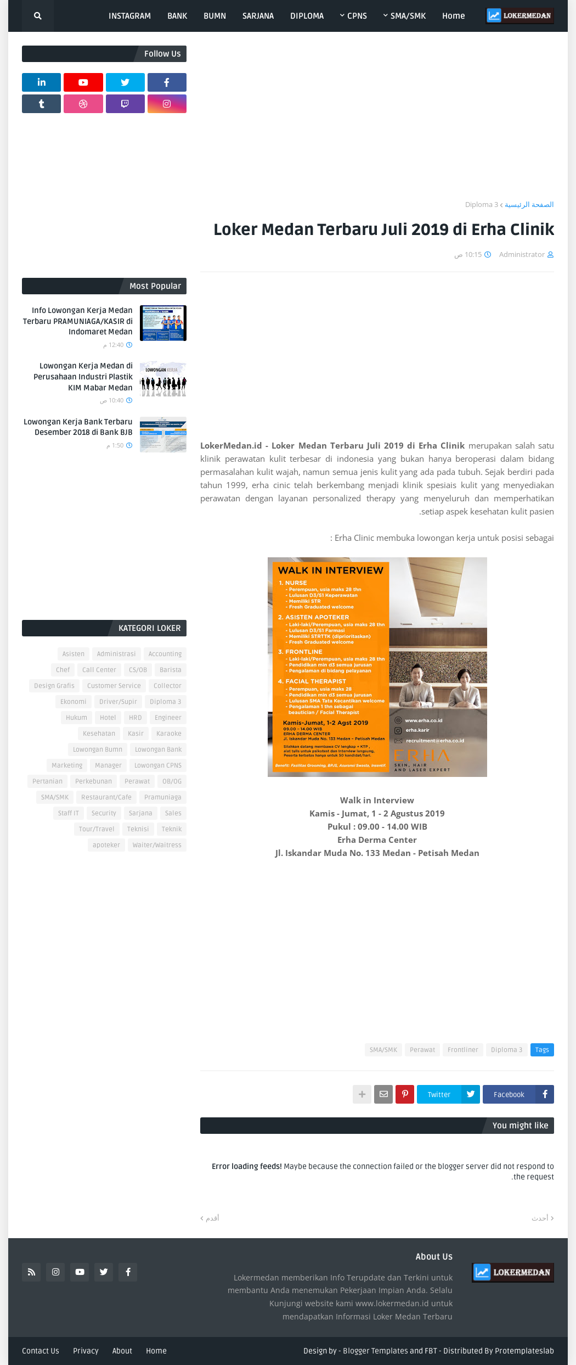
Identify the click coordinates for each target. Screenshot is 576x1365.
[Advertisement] (377, 122)
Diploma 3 (481, 204)
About (122, 1351)
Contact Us (40, 1351)
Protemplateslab (524, 1351)
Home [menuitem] (453, 16)
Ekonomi (73, 702)
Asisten (73, 654)
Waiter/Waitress (157, 845)
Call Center (99, 670)
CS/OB (138, 670)
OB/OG (172, 781)
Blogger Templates (375, 1351)
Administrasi (116, 654)
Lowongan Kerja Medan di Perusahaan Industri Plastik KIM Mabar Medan (83, 376)
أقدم (212, 1218)
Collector (168, 686)
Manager (108, 766)
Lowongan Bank (158, 750)
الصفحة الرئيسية (529, 204)
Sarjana (141, 813)
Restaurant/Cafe (106, 797)
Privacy (86, 1351)
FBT (431, 1351)
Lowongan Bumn (97, 750)
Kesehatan (99, 734)
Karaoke (169, 734)
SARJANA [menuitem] (258, 16)
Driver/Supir (118, 702)
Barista (171, 670)
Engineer (168, 718)
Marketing (67, 766)
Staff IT (68, 813)
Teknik (172, 829)
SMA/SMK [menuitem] (408, 16)
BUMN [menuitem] (215, 16)
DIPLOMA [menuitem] (307, 16)
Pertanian (47, 781)
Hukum (76, 718)
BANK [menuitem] (177, 16)
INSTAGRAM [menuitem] (130, 16)
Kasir (136, 734)
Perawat (422, 1050)
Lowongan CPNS (158, 766)
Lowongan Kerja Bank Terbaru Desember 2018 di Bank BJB (78, 427)
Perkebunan (93, 781)
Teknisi (138, 829)
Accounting (165, 654)
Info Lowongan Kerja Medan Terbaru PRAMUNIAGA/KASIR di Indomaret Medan (78, 321)
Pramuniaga (163, 797)
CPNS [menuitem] (357, 16)
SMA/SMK (383, 1050)
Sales (173, 813)
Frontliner (463, 1050)
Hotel (108, 718)
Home (156, 1351)
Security (104, 813)
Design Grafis (54, 686)
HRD (135, 718)
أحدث (540, 1218)
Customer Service (114, 686)
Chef (63, 670)
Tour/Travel (97, 829)
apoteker (106, 845)
